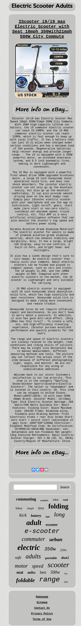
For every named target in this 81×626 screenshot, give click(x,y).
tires (41, 508)
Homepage (42, 596)
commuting (26, 499)
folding (58, 506)
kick (23, 515)
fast (66, 573)
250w (63, 550)
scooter (58, 565)
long (59, 514)
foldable (25, 580)
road (65, 499)
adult (33, 523)
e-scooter (41, 531)
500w (55, 572)
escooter (52, 525)
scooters (44, 500)
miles (32, 572)
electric (28, 547)
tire (66, 581)
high (48, 517)
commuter (33, 539)
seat (19, 572)
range (49, 580)
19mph (30, 508)
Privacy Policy (42, 613)
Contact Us (42, 608)
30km (55, 499)
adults (33, 556)
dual (65, 558)
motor (21, 566)
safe (18, 557)
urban (55, 539)
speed (37, 566)
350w (50, 549)
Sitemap (42, 602)
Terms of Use (42, 619)
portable (51, 558)
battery (36, 516)
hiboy (19, 508)
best (43, 572)
